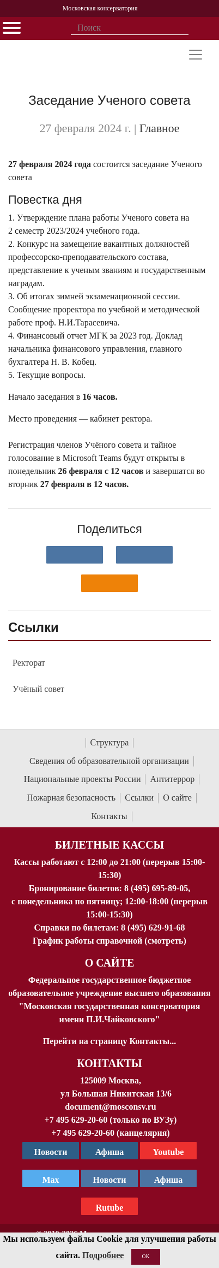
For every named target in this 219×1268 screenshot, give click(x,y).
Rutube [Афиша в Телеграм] (110, 1207)
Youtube (168, 1152)
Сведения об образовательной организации (109, 761)
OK (146, 1256)
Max (50, 1179)
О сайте (177, 797)
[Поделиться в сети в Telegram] (144, 555)
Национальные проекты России (82, 779)
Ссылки (139, 797)
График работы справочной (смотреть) (109, 940)
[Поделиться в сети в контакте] (74, 555)
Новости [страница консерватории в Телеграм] (51, 1152)
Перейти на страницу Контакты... (109, 1041)
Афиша (168, 1179)
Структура (109, 742)
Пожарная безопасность (71, 797)
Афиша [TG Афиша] (109, 1152)
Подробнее (103, 1255)
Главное (159, 128)
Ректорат (29, 662)
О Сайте (110, 963)
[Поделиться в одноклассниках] (109, 583)
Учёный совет (38, 689)
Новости (109, 1179)
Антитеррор (172, 779)
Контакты (109, 816)
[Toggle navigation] (195, 54)
